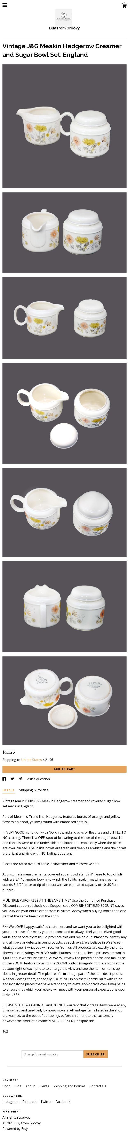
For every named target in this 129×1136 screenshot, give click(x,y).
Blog (18, 1086)
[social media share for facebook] (4, 779)
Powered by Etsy (15, 1128)
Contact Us (97, 1086)
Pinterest (29, 1101)
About (30, 1086)
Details (8, 790)
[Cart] (124, 6)
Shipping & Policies (33, 790)
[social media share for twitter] (13, 779)
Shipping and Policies (69, 1086)
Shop (6, 1086)
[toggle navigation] (4, 5)
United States (31, 759)
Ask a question (38, 779)
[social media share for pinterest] (21, 779)
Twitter (46, 1101)
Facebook (63, 1101)
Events (44, 1086)
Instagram (10, 1101)
